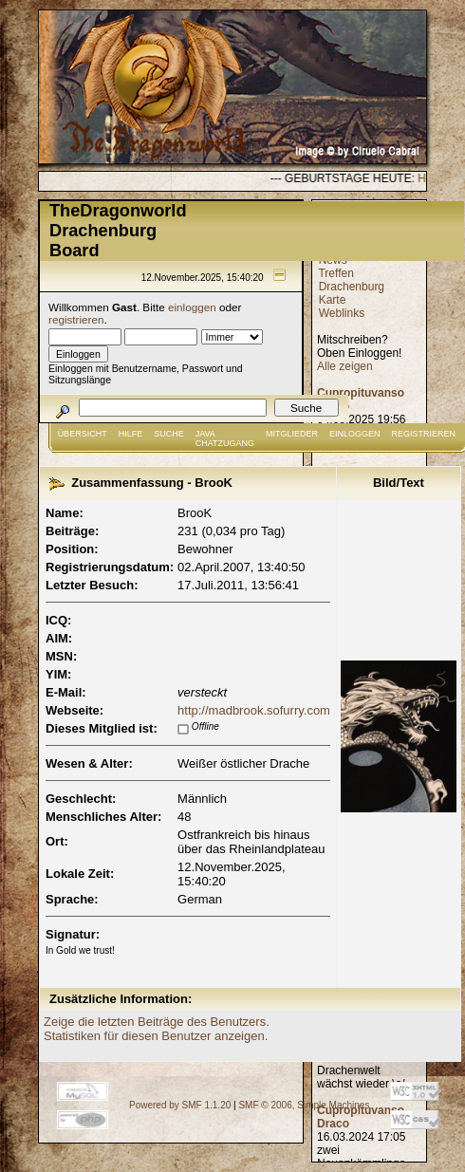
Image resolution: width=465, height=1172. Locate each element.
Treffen (335, 273)
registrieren (75, 319)
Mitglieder (292, 433)
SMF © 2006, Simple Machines (303, 1105)
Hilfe (131, 433)
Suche (169, 433)
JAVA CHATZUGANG (224, 438)
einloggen (192, 307)
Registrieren (424, 433)
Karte (332, 300)
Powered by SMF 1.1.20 (180, 1105)
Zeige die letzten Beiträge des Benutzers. (157, 1021)
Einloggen (355, 433)
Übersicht (82, 433)
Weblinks (341, 313)
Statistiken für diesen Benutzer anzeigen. (156, 1036)
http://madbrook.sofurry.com (253, 710)
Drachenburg (351, 286)
